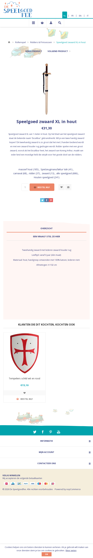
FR (72, 15)
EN (80, 15)
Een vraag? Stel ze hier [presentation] (46, 236)
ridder (32, 173)
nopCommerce (73, 489)
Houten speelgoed (43, 177)
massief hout (26, 169)
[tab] (46, 228)
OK (46, 554)
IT (88, 15)
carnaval (17, 173)
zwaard (46, 173)
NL (64, 15)
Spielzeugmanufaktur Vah (54, 169)
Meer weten (71, 550)
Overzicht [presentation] (46, 228)
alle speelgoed (64, 173)
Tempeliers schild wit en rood (24, 378)
